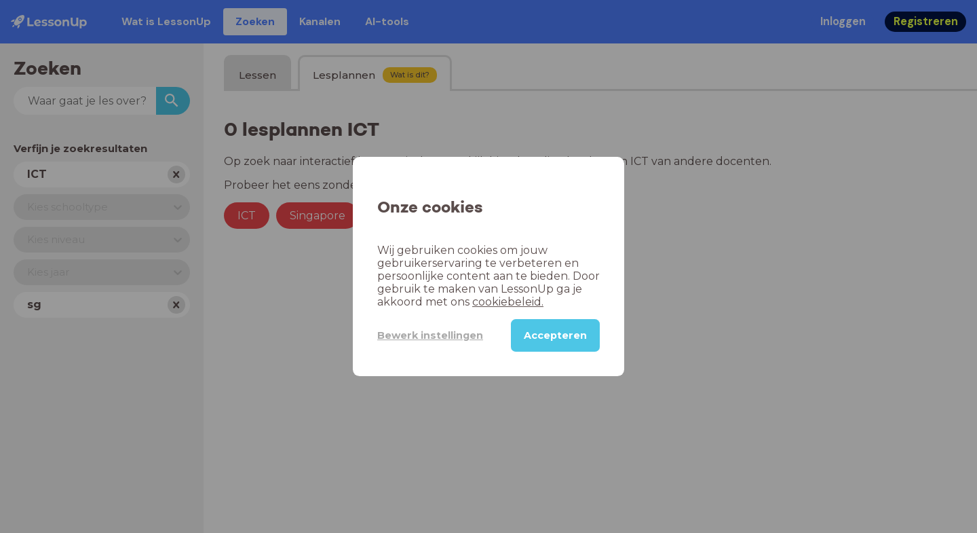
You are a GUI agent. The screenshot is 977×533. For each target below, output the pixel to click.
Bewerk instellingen (430, 335)
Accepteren (555, 335)
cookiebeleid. (507, 301)
